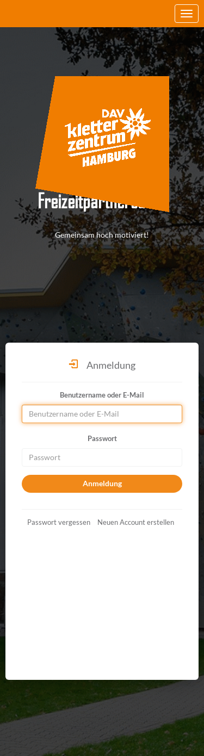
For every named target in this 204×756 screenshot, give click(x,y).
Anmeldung (102, 483)
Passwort (102, 438)
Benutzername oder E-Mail (102, 395)
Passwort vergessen (58, 522)
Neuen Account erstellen (135, 522)
